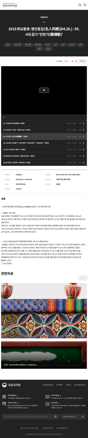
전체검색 (79, 5)
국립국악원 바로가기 (80, 385)
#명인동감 (38, 45)
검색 (55, 416)
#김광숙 (48, 49)
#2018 (8, 45)
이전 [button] (81, 278)
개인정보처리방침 (48, 385)
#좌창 (80, 45)
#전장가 (39, 49)
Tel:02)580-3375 (47, 428)
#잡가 (63, 45)
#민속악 (47, 45)
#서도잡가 (72, 45)
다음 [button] (85, 278)
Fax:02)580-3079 (62, 428)
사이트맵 (68, 385)
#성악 (56, 45)
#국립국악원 (17, 45)
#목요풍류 (28, 45)
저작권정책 (59, 385)
